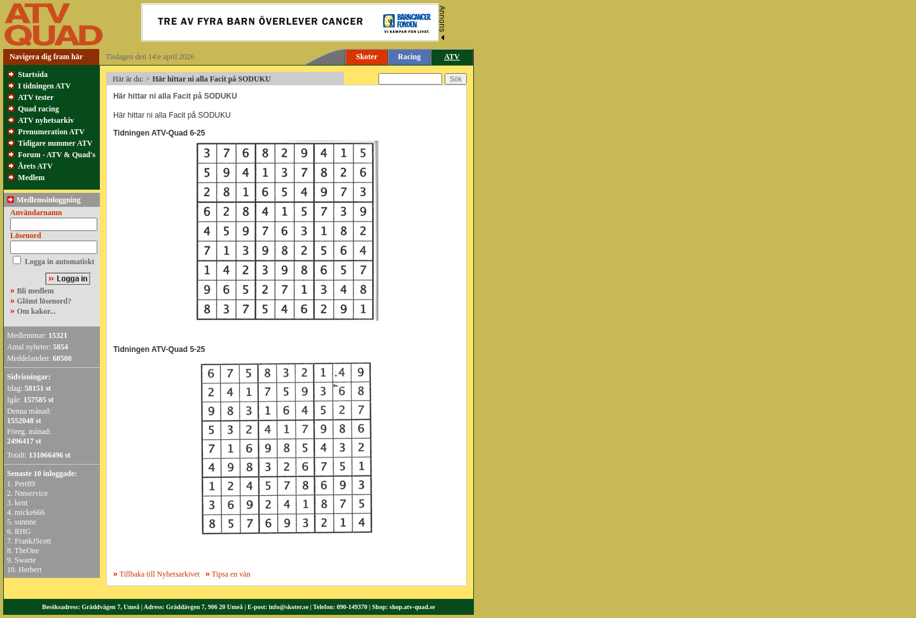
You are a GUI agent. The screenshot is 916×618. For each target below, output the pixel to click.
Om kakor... (36, 311)
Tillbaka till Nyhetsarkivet (156, 574)
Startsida (33, 74)
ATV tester (35, 97)
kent (21, 502)
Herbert (30, 569)
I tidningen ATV (44, 85)
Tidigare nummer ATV (55, 143)
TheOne (27, 550)
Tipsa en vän (231, 574)
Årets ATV (35, 166)
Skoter (367, 56)
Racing (409, 56)
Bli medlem (35, 290)
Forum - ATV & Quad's (56, 154)
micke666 (30, 512)
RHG (23, 531)
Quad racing (38, 108)
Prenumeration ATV (51, 131)
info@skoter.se (289, 606)
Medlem (31, 177)
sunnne (25, 521)
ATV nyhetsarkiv (46, 120)
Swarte (25, 560)
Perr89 (25, 483)
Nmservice (31, 493)
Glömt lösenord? (44, 301)
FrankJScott (33, 541)
